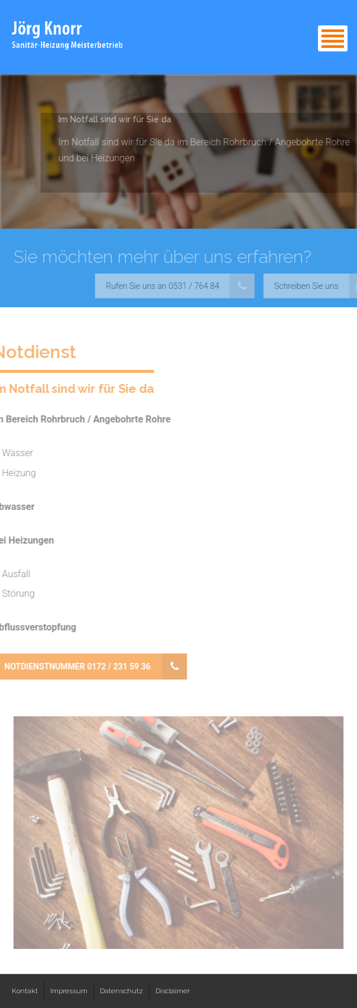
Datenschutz (121, 991)
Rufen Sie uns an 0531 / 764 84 (178, 286)
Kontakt (25, 991)
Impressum (68, 991)
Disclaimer (172, 991)
